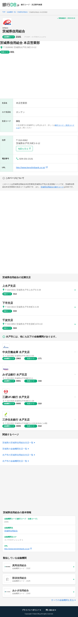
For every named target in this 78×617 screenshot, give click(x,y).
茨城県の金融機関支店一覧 (14, 449)
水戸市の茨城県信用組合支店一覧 (17, 455)
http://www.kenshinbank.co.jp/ (32, 167)
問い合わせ (50, 610)
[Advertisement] (39, 77)
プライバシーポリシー (31, 610)
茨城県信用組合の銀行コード (52, 187)
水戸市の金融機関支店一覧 (14, 461)
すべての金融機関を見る (62, 600)
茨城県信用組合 (13, 31)
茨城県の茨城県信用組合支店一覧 (17, 442)
